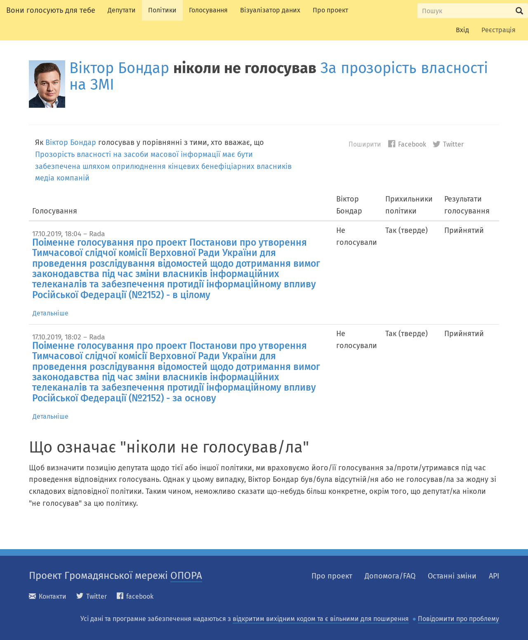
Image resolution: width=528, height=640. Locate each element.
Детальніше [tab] (50, 313)
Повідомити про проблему (458, 619)
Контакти (47, 596)
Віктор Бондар (119, 68)
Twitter (448, 144)
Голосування (208, 10)
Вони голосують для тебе (50, 10)
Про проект (330, 10)
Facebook (407, 144)
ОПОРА (186, 575)
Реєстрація (498, 30)
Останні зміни (452, 576)
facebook (135, 596)
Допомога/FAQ (390, 576)
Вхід (462, 30)
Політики (162, 10)
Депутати (122, 10)
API (494, 576)
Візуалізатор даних (270, 10)
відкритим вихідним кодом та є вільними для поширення (321, 619)
